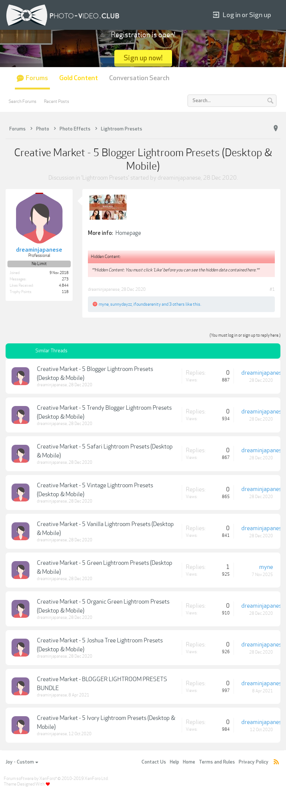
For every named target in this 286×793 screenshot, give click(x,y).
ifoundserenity (147, 304)
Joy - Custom (22, 762)
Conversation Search (139, 78)
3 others (177, 304)
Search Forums (22, 101)
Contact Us (154, 762)
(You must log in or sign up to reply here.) (245, 335)
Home (189, 762)
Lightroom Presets (105, 178)
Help (174, 762)
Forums (37, 78)
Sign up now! (143, 58)
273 (65, 279)
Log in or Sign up (242, 15)
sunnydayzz (121, 304)
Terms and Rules (217, 762)
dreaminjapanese (179, 178)
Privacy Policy (253, 762)
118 (65, 292)
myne (104, 304)
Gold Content (78, 78)
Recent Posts (56, 101)
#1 (272, 289)
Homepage (128, 233)
